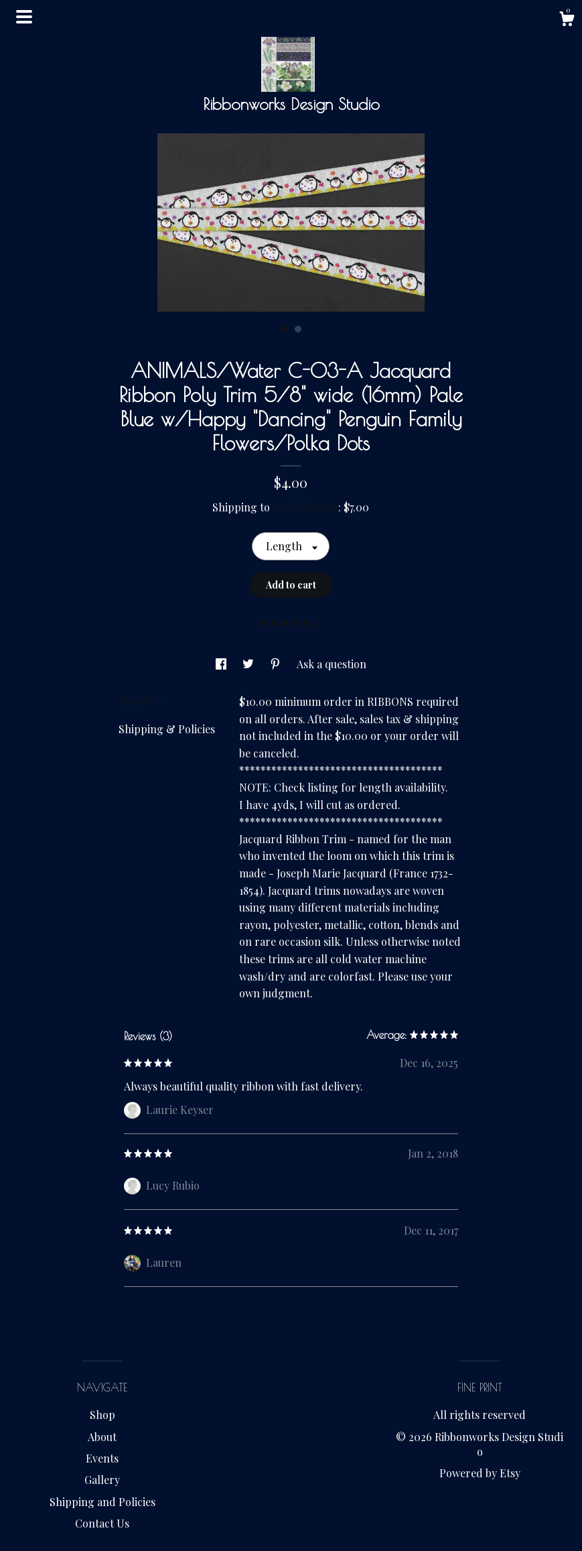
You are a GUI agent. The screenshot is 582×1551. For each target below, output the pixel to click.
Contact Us (102, 1523)
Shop (102, 1415)
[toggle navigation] (24, 16)
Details (141, 700)
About (102, 1437)
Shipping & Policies (167, 729)
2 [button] (298, 329)
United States (305, 507)
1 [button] (284, 329)
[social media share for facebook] (222, 664)
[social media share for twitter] (249, 664)
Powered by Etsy (479, 1473)
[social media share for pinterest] (276, 664)
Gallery (102, 1480)
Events (102, 1458)
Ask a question (331, 664)
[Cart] (566, 20)
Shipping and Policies (102, 1502)
